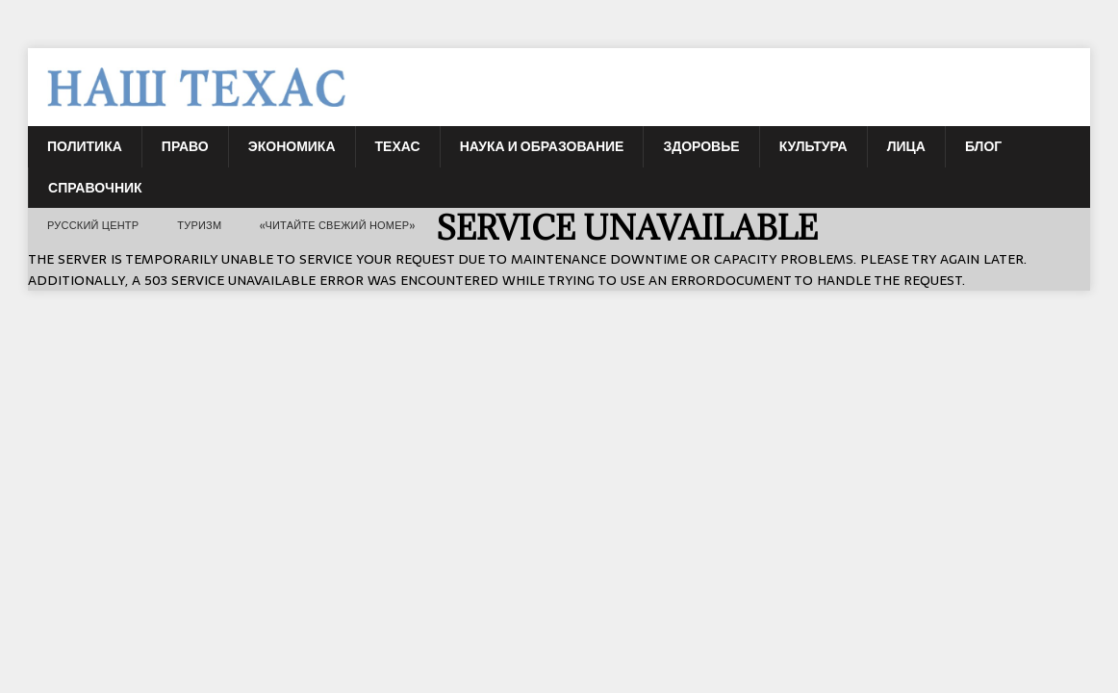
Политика (84, 146)
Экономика (292, 146)
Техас (397, 146)
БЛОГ (983, 146)
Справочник (95, 187)
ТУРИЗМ (199, 225)
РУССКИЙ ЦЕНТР (93, 225)
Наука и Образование (542, 146)
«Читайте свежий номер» (338, 225)
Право (185, 146)
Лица (906, 146)
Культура (813, 146)
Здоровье (701, 146)
